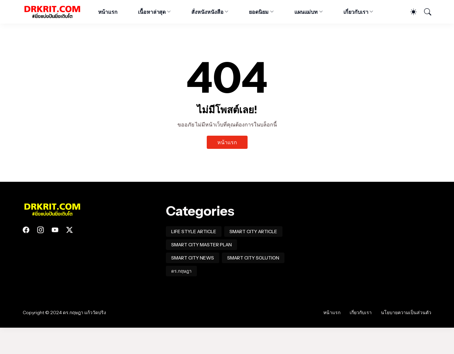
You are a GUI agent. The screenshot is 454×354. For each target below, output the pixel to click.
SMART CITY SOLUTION (253, 258)
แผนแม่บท (306, 12)
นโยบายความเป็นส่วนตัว (406, 312)
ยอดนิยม (259, 12)
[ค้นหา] (424, 11)
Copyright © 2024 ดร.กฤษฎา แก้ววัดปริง (64, 312)
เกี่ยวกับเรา (355, 12)
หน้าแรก (108, 12)
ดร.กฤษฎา (181, 271)
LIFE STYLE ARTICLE (193, 231)
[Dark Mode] (410, 11)
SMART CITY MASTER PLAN (201, 245)
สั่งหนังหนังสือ (207, 12)
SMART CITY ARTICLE (253, 231)
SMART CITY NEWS (192, 258)
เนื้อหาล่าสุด (152, 12)
